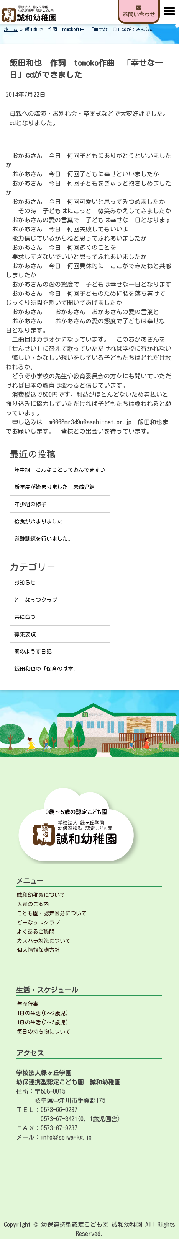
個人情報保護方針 (38, 950)
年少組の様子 (30, 504)
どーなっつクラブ (35, 600)
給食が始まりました (38, 521)
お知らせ (25, 582)
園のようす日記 (33, 651)
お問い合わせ (139, 11)
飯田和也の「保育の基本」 (46, 669)
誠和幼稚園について (41, 895)
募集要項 (25, 634)
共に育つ (25, 617)
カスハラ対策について (44, 941)
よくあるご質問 (35, 931)
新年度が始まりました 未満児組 (54, 487)
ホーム (11, 29)
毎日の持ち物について (44, 1031)
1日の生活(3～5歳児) (43, 1022)
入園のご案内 (33, 904)
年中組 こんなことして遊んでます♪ (59, 470)
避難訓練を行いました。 (43, 538)
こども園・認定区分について (52, 913)
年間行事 (27, 1004)
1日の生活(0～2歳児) (43, 1013)
